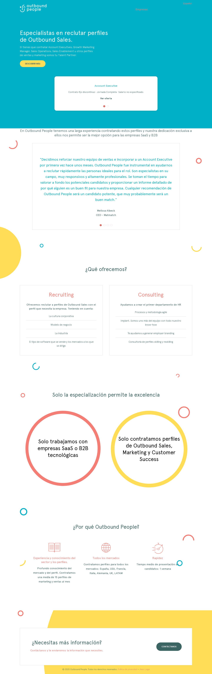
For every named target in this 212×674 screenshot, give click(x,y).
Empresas (142, 9)
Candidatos (159, 9)
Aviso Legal (145, 669)
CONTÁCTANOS (169, 646)
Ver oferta (106, 98)
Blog (173, 9)
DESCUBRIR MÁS (32, 63)
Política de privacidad (127, 669)
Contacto (186, 9)
